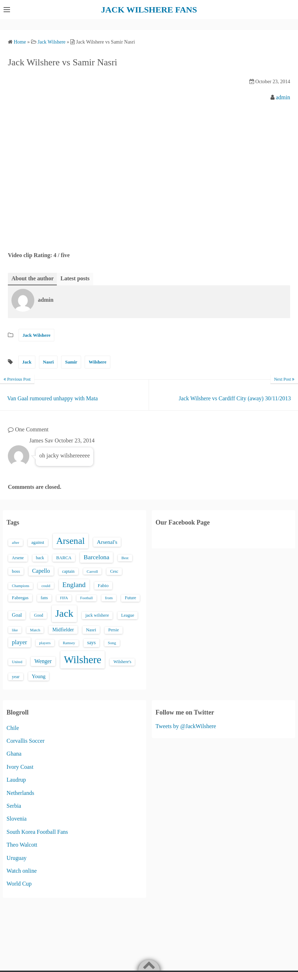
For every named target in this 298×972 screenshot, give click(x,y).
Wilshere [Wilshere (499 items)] (82, 659)
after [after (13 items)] (15, 542)
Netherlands (20, 793)
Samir (71, 362)
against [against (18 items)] (37, 542)
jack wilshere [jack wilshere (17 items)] (97, 615)
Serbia (13, 806)
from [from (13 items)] (109, 598)
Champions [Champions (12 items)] (20, 586)
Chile (12, 728)
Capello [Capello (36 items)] (41, 571)
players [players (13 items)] (45, 643)
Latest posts (74, 278)
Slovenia (16, 819)
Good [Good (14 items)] (38, 615)
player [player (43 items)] (19, 642)
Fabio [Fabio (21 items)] (103, 585)
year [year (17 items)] (15, 676)
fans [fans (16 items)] (44, 597)
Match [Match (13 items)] (35, 630)
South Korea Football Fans (37, 832)
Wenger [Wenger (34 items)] (42, 661)
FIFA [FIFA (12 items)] (64, 598)
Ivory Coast (19, 767)
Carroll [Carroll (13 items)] (92, 571)
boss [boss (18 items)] (16, 571)
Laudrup (16, 780)
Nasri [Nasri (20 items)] (91, 629)
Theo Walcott (21, 845)
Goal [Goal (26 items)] (17, 615)
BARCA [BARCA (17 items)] (63, 557)
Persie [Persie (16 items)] (113, 629)
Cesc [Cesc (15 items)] (114, 571)
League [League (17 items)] (127, 615)
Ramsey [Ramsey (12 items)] (69, 643)
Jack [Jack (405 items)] (64, 613)
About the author (32, 278)
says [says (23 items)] (91, 642)
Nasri (48, 362)
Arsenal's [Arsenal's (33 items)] (107, 542)
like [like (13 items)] (15, 630)
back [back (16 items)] (40, 557)
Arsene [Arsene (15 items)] (18, 558)
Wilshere (97, 362)
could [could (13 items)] (45, 585)
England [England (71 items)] (74, 584)
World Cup (18, 884)
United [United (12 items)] (17, 662)
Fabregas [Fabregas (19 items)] (20, 597)
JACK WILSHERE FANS (149, 9)
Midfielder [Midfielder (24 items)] (63, 629)
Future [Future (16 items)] (130, 597)
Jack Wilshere (36, 335)
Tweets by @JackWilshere (185, 726)
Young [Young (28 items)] (39, 676)
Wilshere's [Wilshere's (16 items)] (122, 661)
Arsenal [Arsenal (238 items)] (70, 541)
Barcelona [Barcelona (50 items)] (96, 557)
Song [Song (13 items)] (112, 643)
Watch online (21, 871)
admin (283, 97)
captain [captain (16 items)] (68, 571)
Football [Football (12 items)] (86, 598)
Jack (26, 362)
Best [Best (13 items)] (125, 558)
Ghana (13, 754)
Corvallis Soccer (25, 741)
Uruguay (16, 858)
